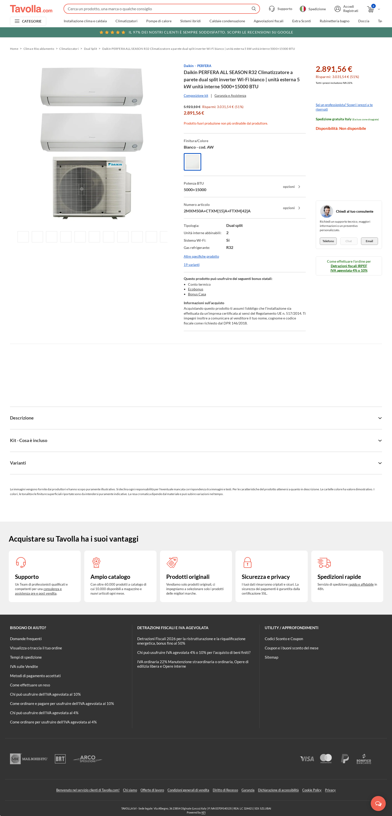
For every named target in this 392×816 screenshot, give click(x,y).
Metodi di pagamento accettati (35, 675)
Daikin (189, 66)
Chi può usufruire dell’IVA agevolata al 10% (45, 694)
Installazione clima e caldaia (85, 21)
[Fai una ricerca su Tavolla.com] (162, 9)
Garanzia (248, 790)
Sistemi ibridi (190, 21)
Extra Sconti (301, 21)
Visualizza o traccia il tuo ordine (36, 648)
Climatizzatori (127, 21)
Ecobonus (195, 289)
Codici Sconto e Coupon (284, 638)
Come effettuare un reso (30, 685)
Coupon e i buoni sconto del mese (291, 648)
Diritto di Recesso (225, 790)
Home (14, 49)
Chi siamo (130, 790)
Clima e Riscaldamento (39, 49)
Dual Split (90, 49)
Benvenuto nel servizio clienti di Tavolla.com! (88, 790)
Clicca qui (347, 31)
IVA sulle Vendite (24, 666)
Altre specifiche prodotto (201, 256)
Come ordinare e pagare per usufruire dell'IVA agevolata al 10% (62, 703)
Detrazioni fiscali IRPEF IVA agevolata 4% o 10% (349, 268)
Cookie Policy (312, 790)
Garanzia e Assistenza (230, 96)
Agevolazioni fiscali (269, 21)
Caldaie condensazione (227, 21)
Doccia (363, 21)
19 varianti (192, 265)
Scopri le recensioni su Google (196, 32)
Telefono (328, 241)
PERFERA (204, 66)
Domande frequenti (26, 638)
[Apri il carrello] (374, 9)
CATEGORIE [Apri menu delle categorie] (32, 21)
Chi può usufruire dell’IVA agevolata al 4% (44, 712)
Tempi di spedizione (26, 657)
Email (369, 241)
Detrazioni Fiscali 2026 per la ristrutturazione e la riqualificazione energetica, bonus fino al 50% (191, 640)
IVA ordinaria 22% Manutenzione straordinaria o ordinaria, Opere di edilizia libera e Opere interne (192, 663)
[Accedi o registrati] (345, 9)
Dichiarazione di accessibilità (278, 790)
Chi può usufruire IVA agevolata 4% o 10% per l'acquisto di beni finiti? (193, 652)
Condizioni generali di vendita (188, 790)
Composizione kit (196, 96)
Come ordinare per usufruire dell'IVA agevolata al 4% (53, 722)
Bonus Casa (197, 294)
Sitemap (271, 657)
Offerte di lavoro (152, 790)
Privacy (330, 790)
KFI (204, 812)
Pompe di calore (159, 21)
